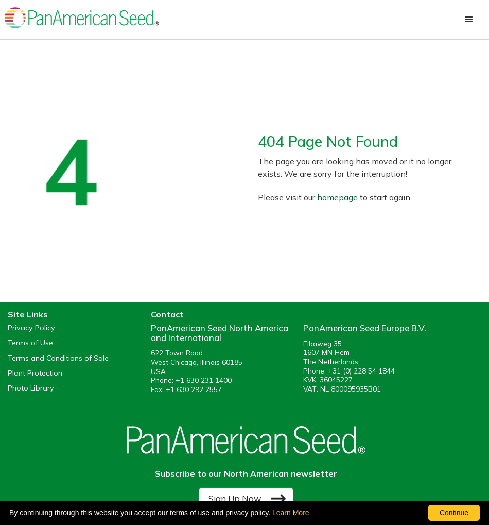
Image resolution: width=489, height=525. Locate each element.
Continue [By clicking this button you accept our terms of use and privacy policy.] (454, 513)
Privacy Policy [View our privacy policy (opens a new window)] (31, 328)
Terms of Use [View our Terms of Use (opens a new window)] (30, 342)
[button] (468, 19)
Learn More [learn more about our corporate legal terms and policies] (290, 513)
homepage (337, 197)
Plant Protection (35, 373)
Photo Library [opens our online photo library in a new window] (31, 388)
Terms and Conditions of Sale (58, 358)
